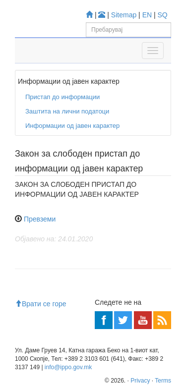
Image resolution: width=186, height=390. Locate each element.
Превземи (40, 219)
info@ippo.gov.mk (68, 367)
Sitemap (123, 15)
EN (147, 15)
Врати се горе (40, 304)
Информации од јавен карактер (72, 125)
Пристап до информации (62, 97)
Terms (163, 380)
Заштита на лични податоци (67, 111)
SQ (163, 15)
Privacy (140, 380)
